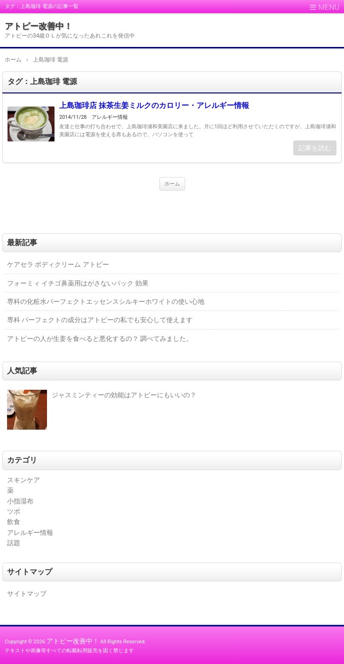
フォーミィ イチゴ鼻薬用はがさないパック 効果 (78, 283)
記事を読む (314, 148)
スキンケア (23, 480)
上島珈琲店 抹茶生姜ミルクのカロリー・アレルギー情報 (154, 105)
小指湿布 (20, 501)
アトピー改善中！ (38, 26)
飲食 (13, 521)
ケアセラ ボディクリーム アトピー (58, 264)
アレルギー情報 (110, 117)
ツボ (13, 511)
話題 (13, 543)
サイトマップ (27, 593)
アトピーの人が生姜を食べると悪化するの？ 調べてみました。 (100, 338)
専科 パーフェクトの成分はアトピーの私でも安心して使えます (100, 320)
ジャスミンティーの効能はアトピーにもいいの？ (124, 395)
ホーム (172, 184)
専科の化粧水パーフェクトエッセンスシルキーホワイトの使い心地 (105, 301)
